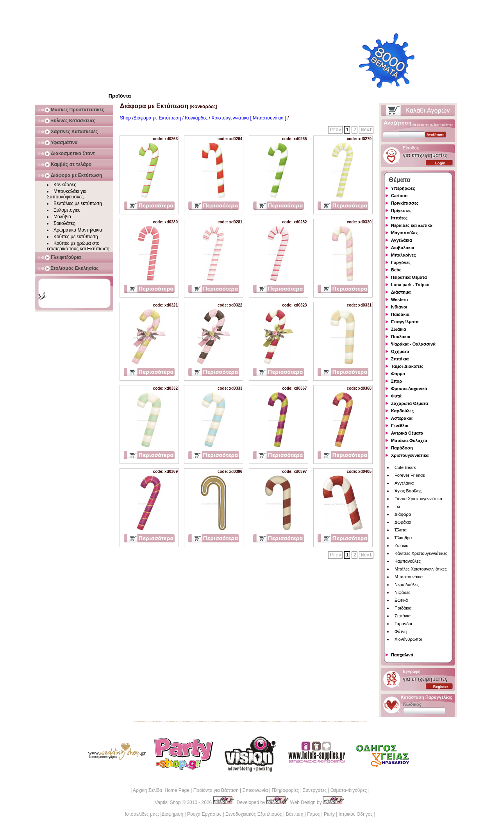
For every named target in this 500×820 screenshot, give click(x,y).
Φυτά (396, 396)
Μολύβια (62, 216)
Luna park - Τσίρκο (410, 284)
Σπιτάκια (400, 359)
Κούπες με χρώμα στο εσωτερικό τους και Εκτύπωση (78, 246)
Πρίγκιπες (401, 210)
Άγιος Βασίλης (408, 490)
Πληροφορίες (285, 790)
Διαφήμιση (172, 814)
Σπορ (396, 381)
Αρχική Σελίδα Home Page (161, 790)
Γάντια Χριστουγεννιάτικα (418, 498)
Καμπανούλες (408, 561)
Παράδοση (402, 448)
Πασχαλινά (402, 654)
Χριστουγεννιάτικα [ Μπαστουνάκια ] (248, 118)
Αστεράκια (401, 418)
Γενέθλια (400, 425)
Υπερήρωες (403, 188)
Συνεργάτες (315, 790)
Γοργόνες (401, 262)
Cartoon (399, 195)
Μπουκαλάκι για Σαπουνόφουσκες (67, 194)
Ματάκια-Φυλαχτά (409, 440)
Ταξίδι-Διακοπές (407, 366)
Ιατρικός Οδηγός (356, 814)
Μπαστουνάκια (409, 576)
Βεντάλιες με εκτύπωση (78, 203)
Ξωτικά (401, 600)
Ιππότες (399, 218)
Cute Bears (405, 467)
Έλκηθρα (403, 537)
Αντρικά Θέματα (407, 433)
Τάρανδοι (403, 623)
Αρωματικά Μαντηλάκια (78, 230)
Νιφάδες (402, 592)
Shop (125, 118)
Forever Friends (410, 475)
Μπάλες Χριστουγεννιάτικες (421, 569)
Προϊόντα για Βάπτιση (216, 790)
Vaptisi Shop (168, 802)
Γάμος (313, 814)
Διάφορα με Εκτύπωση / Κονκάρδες (171, 118)
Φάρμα (398, 373)
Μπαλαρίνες (403, 255)
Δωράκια (403, 522)
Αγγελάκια (401, 240)
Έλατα (401, 530)
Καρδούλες (402, 410)
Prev (335, 130)
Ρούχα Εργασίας (204, 814)
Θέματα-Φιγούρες (348, 790)
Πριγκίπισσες (405, 203)
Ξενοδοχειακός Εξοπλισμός (253, 814)
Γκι (397, 506)
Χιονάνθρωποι (408, 639)
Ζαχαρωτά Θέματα (409, 403)
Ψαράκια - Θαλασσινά (413, 344)
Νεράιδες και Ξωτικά (411, 225)
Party (329, 814)
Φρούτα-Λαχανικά (409, 388)
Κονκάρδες (65, 184)
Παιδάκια (400, 314)
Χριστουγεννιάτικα (410, 455)
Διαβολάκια (402, 247)
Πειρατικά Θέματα (409, 277)
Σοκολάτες (64, 223)
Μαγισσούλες (404, 232)
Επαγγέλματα (404, 321)
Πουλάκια (401, 336)
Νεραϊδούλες (407, 584)
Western (399, 299)
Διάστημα (401, 292)
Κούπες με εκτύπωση (76, 236)
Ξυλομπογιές (67, 210)
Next (366, 130)
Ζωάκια (398, 329)
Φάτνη (401, 631)
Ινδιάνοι (399, 307)
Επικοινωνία (255, 790)
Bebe (396, 269)
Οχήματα (400, 351)
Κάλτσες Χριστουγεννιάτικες (421, 553)
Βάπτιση (295, 814)
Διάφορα (403, 514)
